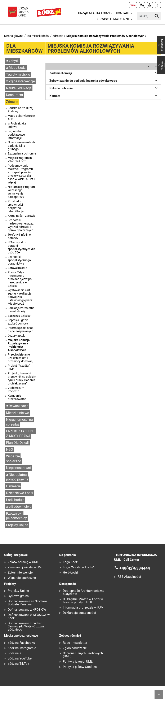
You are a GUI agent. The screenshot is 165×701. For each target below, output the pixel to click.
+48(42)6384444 (134, 568)
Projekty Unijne (17, 525)
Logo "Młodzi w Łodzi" (78, 567)
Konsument (14, 95)
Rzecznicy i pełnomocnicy (16, 515)
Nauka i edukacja (19, 88)
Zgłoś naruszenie (75, 648)
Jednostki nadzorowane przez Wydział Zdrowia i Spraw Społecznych (21, 225)
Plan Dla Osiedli (18, 443)
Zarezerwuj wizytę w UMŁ (25, 567)
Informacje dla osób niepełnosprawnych (21, 329)
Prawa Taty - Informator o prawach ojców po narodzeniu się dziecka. (20, 279)
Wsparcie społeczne (13, 458)
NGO (9, 450)
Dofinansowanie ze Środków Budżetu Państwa (27, 603)
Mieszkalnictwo (17, 413)
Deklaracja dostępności (79, 612)
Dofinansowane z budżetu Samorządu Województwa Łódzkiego (26, 626)
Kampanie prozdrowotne (17, 397)
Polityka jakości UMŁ (78, 661)
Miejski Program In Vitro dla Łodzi (20, 159)
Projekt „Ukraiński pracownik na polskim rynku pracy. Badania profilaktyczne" (22, 378)
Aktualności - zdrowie (21, 215)
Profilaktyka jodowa (17, 125)
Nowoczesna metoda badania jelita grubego (21, 146)
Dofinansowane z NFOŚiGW (27, 609)
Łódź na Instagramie (22, 648)
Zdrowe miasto (17, 268)
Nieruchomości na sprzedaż (19, 422)
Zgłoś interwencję (22, 81)
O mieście (13, 486)
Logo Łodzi (70, 562)
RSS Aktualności (129, 576)
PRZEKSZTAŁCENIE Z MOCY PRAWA (20, 433)
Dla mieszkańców (38, 36)
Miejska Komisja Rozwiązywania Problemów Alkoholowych (105, 36)
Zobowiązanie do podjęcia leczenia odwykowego (104, 80)
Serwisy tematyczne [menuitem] (113, 19)
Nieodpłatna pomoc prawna (17, 477)
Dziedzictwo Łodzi (19, 493)
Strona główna (13, 36)
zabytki (14, 61)
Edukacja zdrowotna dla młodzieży (21, 309)
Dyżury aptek (16, 335)
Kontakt (104, 95)
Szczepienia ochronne (22, 153)
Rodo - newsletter (75, 642)
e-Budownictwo (20, 507)
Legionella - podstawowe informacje (16, 135)
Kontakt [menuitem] (123, 13)
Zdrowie (58, 36)
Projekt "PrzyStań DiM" (19, 367)
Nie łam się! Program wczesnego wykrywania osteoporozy (21, 192)
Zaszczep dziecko (19, 315)
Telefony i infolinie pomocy (19, 236)
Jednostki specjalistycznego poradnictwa (19, 260)
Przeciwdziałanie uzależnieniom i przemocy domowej (20, 358)
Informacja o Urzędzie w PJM (83, 607)
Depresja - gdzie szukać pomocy (18, 321)
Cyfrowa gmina (18, 596)
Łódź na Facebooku (21, 642)
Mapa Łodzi (17, 68)
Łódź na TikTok (18, 663)
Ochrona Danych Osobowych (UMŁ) (83, 655)
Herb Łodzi (70, 572)
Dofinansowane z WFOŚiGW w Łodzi (29, 616)
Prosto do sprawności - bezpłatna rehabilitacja (16, 206)
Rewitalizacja (18, 406)
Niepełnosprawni (18, 468)
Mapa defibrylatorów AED (21, 117)
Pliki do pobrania (104, 88)
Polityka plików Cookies (80, 667)
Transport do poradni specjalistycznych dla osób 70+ (21, 247)
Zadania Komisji (104, 72)
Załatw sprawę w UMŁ (23, 562)
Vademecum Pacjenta (16, 389)
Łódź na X (14, 653)
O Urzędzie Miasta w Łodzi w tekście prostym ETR (83, 601)
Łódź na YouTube (20, 658)
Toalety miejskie (18, 75)
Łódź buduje (15, 500)
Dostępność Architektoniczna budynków (83, 592)
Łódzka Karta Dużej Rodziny (20, 109)
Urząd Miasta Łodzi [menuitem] (94, 13)
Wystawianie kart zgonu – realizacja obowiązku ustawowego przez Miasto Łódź (20, 296)
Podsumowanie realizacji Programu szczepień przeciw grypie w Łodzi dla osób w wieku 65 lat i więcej (21, 174)
